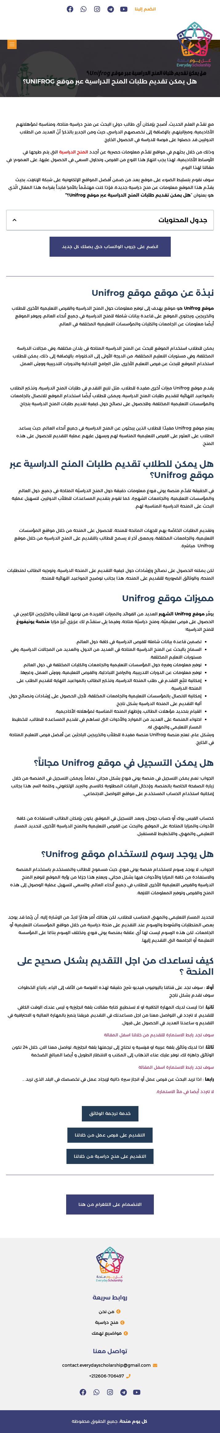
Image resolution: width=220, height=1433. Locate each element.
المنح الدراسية (73, 152)
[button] (12, 44)
